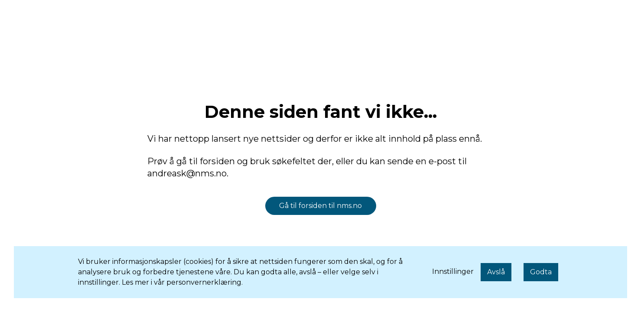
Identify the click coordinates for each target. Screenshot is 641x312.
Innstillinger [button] (453, 271)
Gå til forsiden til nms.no (320, 206)
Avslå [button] (496, 272)
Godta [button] (541, 272)
